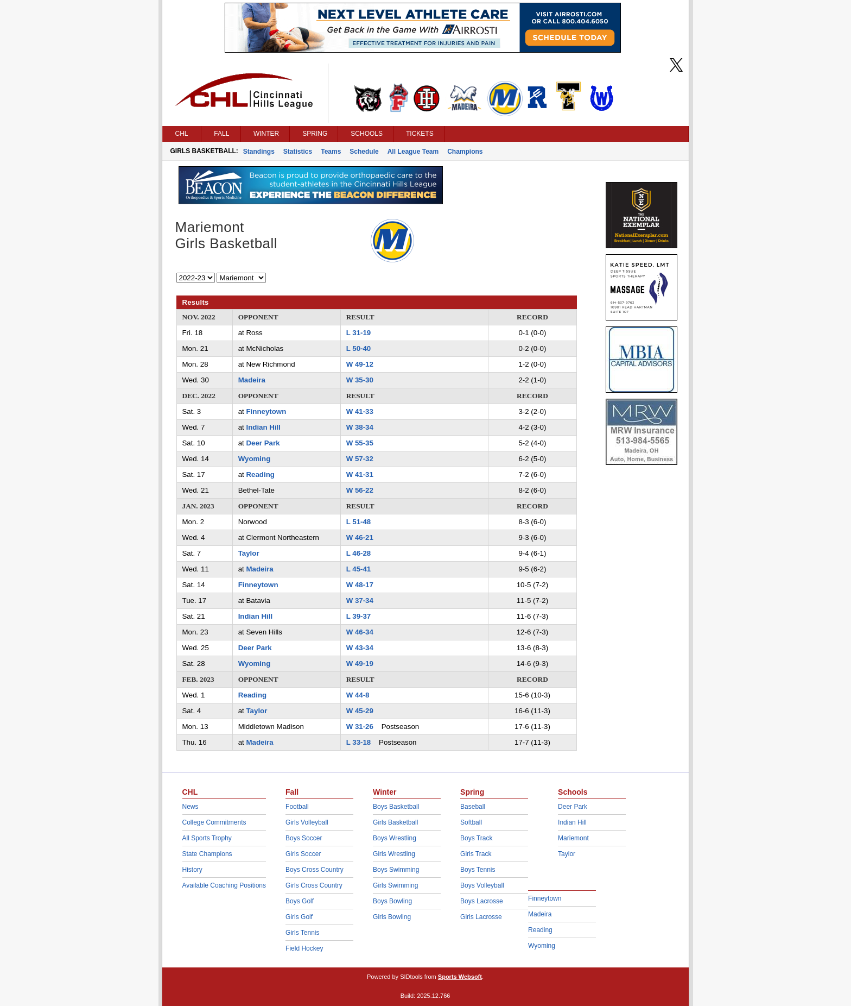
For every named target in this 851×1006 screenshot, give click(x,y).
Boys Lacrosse (481, 901)
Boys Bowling (392, 901)
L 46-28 (358, 553)
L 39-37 (358, 616)
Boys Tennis (477, 869)
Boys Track (476, 838)
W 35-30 (359, 380)
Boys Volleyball (482, 885)
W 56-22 (359, 490)
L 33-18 (358, 742)
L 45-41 (358, 569)
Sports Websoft (460, 976)
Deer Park (263, 443)
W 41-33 (359, 411)
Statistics (297, 151)
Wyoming (254, 459)
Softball (471, 822)
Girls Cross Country (313, 885)
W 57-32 (359, 459)
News (190, 806)
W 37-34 (359, 600)
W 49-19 (359, 663)
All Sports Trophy (207, 838)
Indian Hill (263, 427)
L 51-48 (358, 522)
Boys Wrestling (394, 838)
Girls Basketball (395, 822)
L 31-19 (358, 333)
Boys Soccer (303, 838)
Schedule (364, 151)
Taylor (248, 553)
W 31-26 (359, 726)
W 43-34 (359, 648)
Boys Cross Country (314, 869)
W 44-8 (358, 695)
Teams (331, 151)
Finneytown (266, 411)
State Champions (207, 854)
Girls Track (475, 854)
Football (297, 806)
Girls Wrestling (394, 854)
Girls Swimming (395, 885)
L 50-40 (358, 348)
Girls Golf (299, 917)
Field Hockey (304, 948)
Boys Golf (299, 901)
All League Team (413, 151)
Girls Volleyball (306, 822)
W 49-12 (359, 364)
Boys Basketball (396, 806)
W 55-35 (359, 443)
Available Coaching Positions (224, 885)
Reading (260, 474)
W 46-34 (359, 632)
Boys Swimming (396, 869)
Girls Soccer (303, 854)
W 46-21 (359, 537)
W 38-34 (359, 427)
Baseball (472, 806)
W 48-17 (359, 585)
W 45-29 (359, 711)
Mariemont (573, 838)
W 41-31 (359, 474)
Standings (259, 151)
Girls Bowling (392, 917)
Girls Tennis (302, 932)
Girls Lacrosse (481, 917)
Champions (464, 151)
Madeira (251, 380)
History (192, 869)
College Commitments (214, 822)
